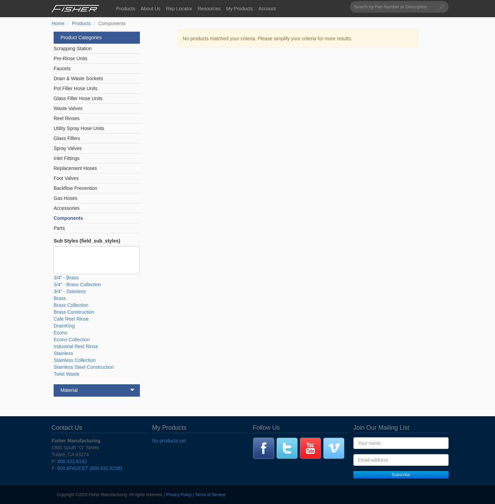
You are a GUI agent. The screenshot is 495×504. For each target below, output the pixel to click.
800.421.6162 (72, 461)
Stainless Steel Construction (84, 367)
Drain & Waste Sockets (78, 78)
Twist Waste (66, 374)
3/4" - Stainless (70, 291)
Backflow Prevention (75, 188)
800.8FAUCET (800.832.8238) (89, 468)
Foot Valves (66, 178)
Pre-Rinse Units (70, 58)
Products (125, 8)
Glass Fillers (67, 138)
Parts (59, 228)
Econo (60, 332)
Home (58, 23)
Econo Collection (72, 339)
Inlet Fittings (66, 158)
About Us (151, 8)
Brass (60, 298)
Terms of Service (210, 494)
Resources (209, 8)
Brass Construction (74, 312)
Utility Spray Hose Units (79, 128)
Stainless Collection (75, 360)
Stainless (63, 353)
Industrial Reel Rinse (76, 346)
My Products (239, 8)
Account (267, 8)
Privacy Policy (179, 494)
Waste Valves (68, 108)
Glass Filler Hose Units (78, 98)
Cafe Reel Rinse (71, 319)
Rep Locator (179, 8)
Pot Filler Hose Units (76, 88)
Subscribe (401, 474)
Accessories (66, 208)
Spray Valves (67, 148)
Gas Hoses (65, 198)
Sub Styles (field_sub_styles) (87, 241)
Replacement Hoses (75, 168)
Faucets (62, 68)
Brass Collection (71, 305)
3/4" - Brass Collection (77, 284)
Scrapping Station (73, 48)
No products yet (169, 440)
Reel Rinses (66, 118)
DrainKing (64, 326)
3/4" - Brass (66, 277)
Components (68, 218)
